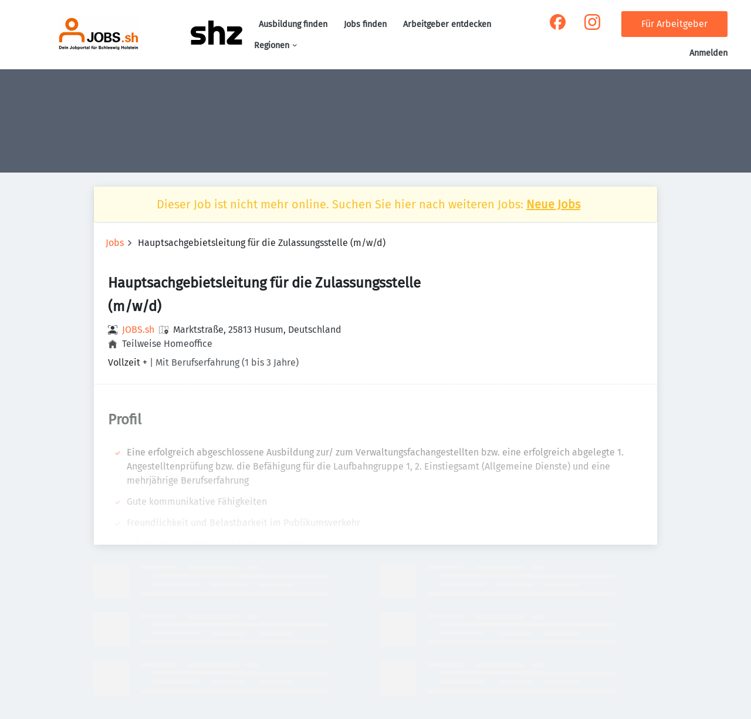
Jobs (115, 242)
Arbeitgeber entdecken (447, 24)
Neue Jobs (553, 204)
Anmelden (708, 53)
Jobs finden (365, 24)
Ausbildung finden (293, 24)
